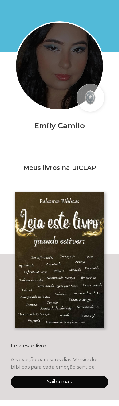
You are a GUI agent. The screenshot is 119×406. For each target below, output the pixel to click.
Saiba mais (59, 382)
